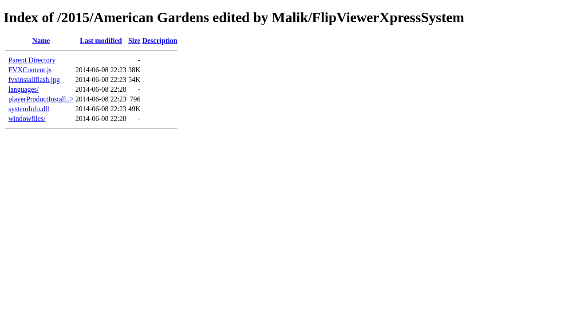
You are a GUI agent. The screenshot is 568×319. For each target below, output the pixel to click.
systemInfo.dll (28, 109)
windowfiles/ (27, 118)
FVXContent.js (29, 70)
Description (159, 40)
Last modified (101, 40)
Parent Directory (31, 60)
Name (41, 40)
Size (134, 40)
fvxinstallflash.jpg (34, 79)
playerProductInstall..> (41, 99)
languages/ (23, 89)
